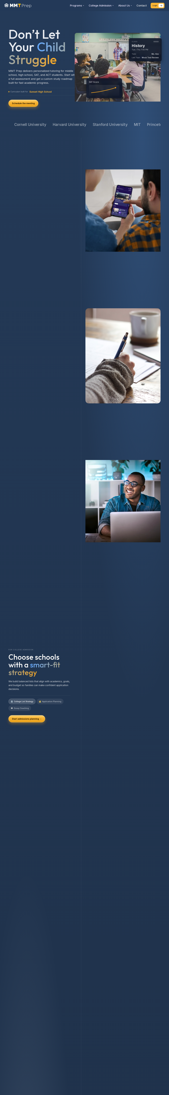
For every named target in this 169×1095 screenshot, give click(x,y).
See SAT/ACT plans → (23, 715)
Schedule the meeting (23, 103)
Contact (142, 5)
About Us (125, 5)
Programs (77, 5)
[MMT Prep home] (17, 5)
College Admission (101, 5)
